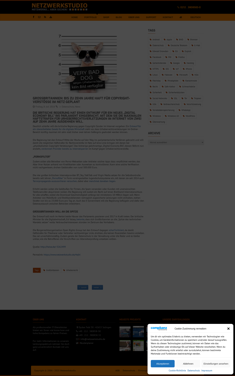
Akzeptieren (162, 363)
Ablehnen (188, 363)
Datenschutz (194, 370)
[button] (228, 328)
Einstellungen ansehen (216, 363)
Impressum (206, 370)
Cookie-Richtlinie (177, 370)
